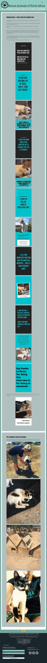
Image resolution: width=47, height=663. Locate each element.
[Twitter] (37, 652)
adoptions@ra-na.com (32, 649)
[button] (42, 2)
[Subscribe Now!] (13, 658)
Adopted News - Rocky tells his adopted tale (20, 17)
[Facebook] (33, 652)
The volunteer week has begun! (16, 437)
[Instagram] (30, 652)
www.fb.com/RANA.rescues (24, 641)
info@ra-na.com (26, 639)
